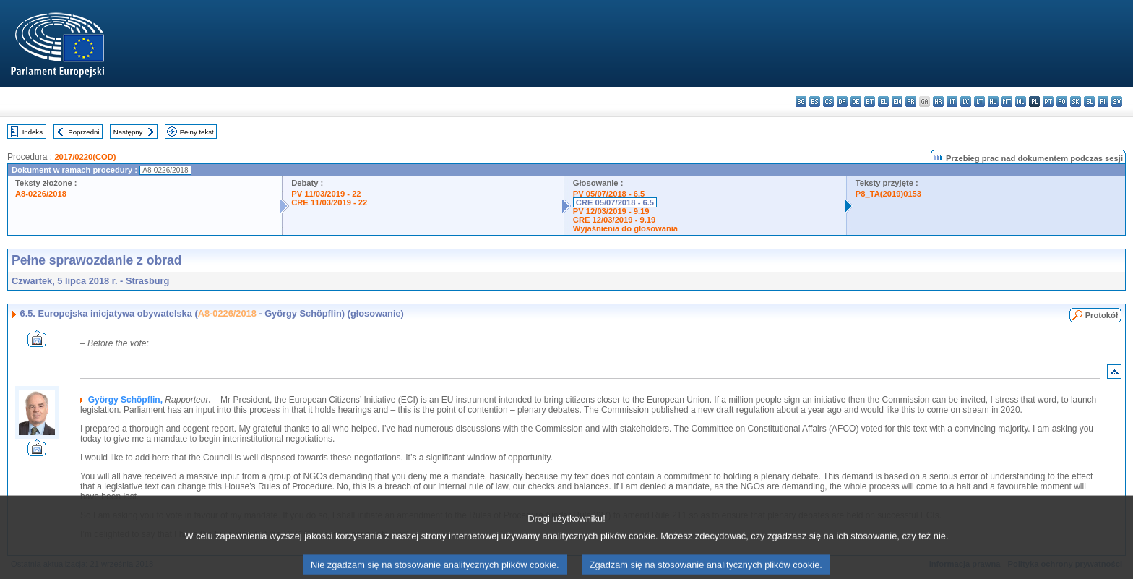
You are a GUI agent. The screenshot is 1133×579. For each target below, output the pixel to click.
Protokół (1101, 315)
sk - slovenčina (1075, 101)
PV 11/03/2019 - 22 (326, 193)
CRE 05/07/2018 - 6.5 (615, 202)
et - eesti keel (869, 101)
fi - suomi (1103, 101)
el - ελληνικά (883, 101)
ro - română (1061, 101)
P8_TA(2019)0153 (888, 193)
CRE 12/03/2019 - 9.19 (614, 219)
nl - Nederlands (1020, 101)
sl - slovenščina (1089, 101)
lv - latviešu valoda (965, 101)
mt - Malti (1006, 101)
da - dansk (842, 101)
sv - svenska (1116, 101)
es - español (814, 101)
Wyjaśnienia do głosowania (625, 228)
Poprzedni (83, 132)
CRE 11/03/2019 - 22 (329, 202)
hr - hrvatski (938, 101)
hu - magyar (993, 101)
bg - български (801, 101)
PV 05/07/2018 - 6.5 (609, 193)
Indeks (32, 132)
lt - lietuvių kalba (979, 101)
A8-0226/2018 (40, 193)
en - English (897, 101)
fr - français (910, 101)
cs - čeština (828, 101)
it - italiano (952, 101)
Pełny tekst (197, 132)
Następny (128, 132)
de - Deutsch (855, 101)
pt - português (1048, 101)
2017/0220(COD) (85, 157)
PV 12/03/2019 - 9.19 (611, 211)
